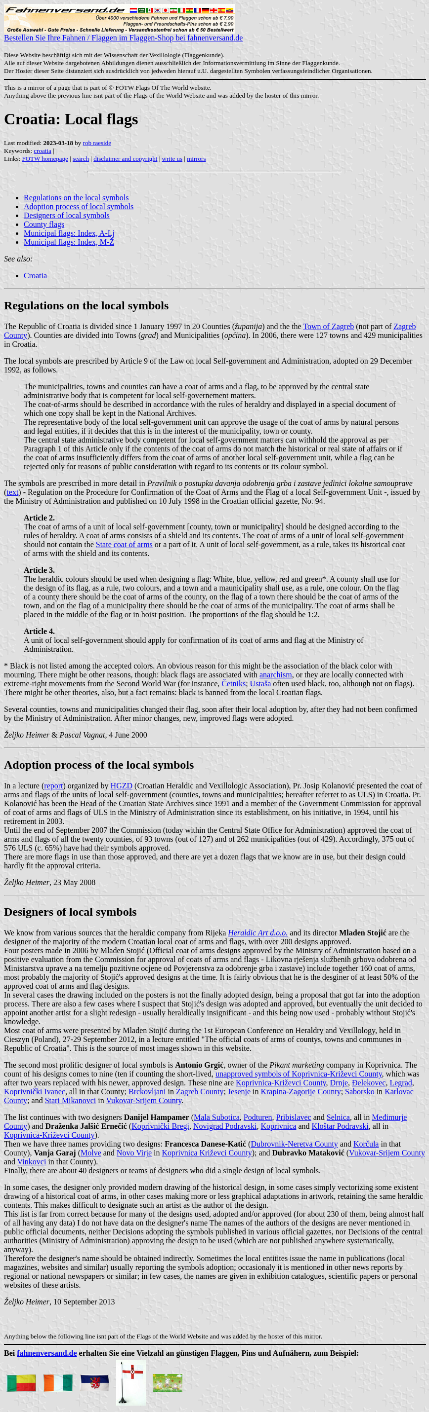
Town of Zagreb (328, 326)
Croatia (35, 275)
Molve (91, 1153)
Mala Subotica (217, 1117)
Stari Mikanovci (70, 1100)
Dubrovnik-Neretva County (294, 1144)
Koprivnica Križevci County (207, 1153)
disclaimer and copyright (125, 158)
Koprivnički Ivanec (34, 1091)
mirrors (196, 158)
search (81, 158)
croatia (42, 150)
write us (172, 158)
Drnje (339, 1082)
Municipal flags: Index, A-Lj (69, 233)
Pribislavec (293, 1117)
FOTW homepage (45, 158)
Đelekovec (369, 1082)
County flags (44, 224)
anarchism (275, 674)
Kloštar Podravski (340, 1126)
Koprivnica (279, 1126)
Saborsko (360, 1091)
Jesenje (239, 1091)
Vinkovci (31, 1161)
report (53, 785)
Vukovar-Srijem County (143, 1100)
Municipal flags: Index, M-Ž (69, 242)
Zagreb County (199, 1091)
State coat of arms (124, 544)
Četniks (233, 683)
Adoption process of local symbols (78, 206)
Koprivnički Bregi (160, 1126)
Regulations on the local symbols (76, 197)
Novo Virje (134, 1153)
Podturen (258, 1117)
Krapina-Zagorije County (300, 1091)
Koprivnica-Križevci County (281, 1082)
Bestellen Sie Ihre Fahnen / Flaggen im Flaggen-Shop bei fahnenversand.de (123, 34)
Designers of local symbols (67, 215)
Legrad (400, 1082)
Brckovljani (147, 1091)
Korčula (366, 1144)
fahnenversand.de (47, 1353)
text (12, 492)
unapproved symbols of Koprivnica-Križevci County (298, 1074)
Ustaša (260, 683)
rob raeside (97, 143)
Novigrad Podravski (225, 1126)
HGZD (121, 785)
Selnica (338, 1117)
